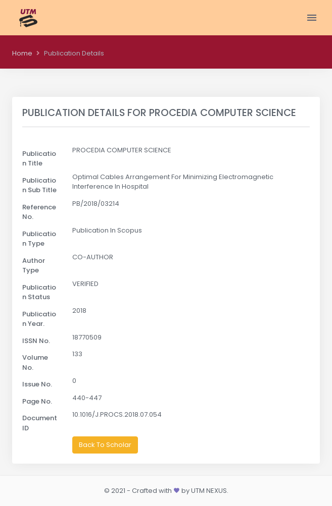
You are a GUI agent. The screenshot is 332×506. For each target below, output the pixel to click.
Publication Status (39, 292)
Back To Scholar (105, 444)
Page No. (37, 401)
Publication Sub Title (39, 185)
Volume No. (35, 362)
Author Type (33, 265)
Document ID (39, 423)
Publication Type (39, 239)
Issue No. (37, 384)
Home (22, 53)
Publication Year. (39, 319)
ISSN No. (36, 341)
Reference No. (39, 212)
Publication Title (39, 158)
